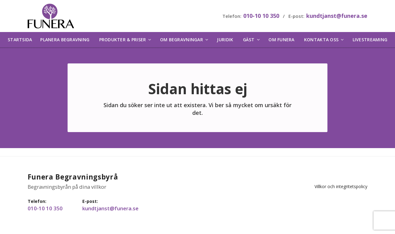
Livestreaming (370, 41)
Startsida (20, 41)
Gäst (249, 41)
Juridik (225, 41)
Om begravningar (181, 41)
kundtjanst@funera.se (335, 16)
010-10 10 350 (260, 16)
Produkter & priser (122, 41)
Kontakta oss (321, 41)
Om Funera (281, 41)
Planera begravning (64, 41)
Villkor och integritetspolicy (340, 181)
